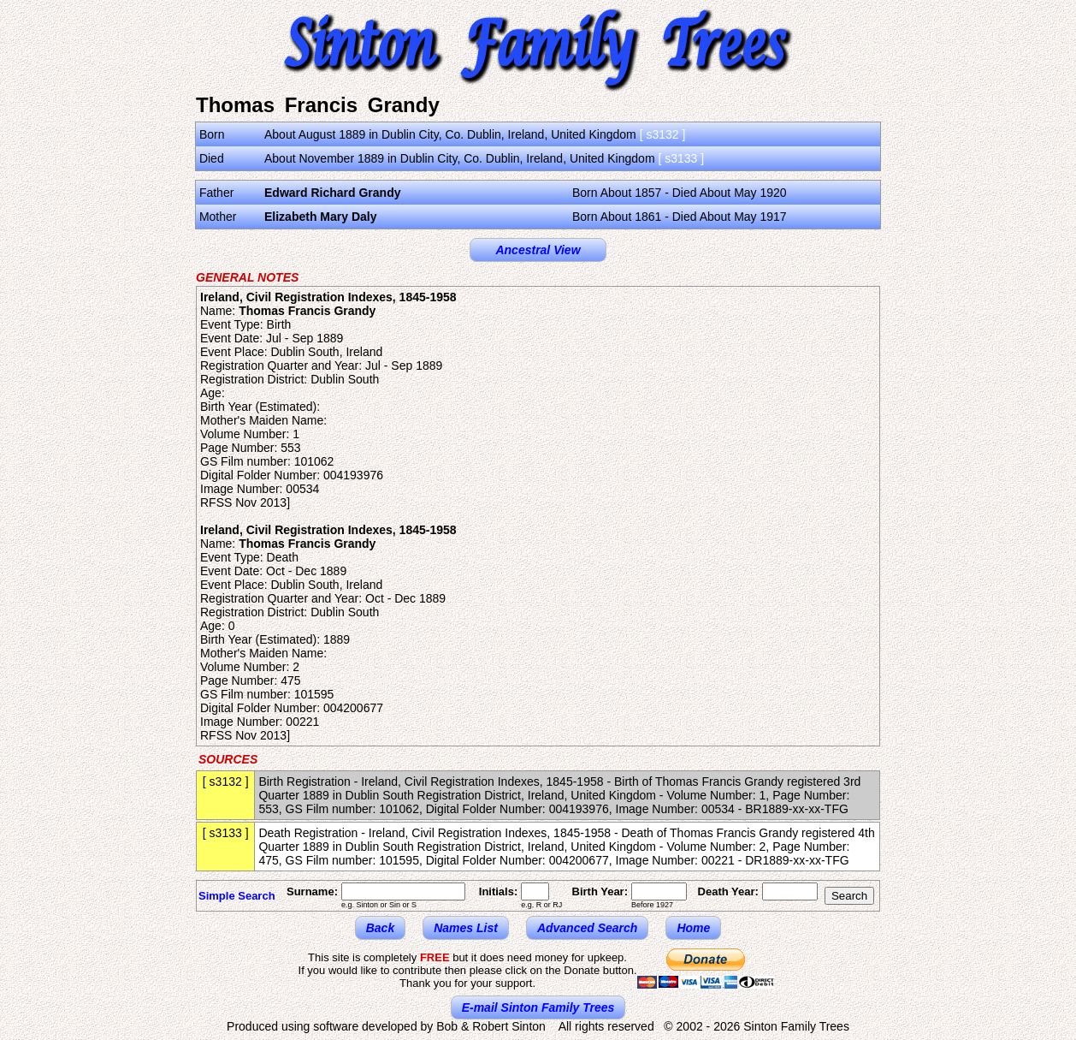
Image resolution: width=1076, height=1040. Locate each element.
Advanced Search (587, 928)
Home (693, 928)
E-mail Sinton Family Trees (538, 1007)
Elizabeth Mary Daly (320, 216)
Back (380, 928)
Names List (466, 928)
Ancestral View (537, 250)
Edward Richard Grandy (332, 192)
